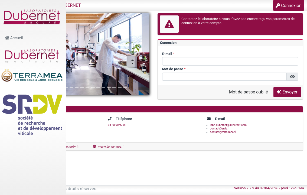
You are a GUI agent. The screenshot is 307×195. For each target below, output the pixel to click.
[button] (75, 5)
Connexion (288, 5)
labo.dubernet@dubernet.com (251, 125)
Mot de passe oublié (248, 92)
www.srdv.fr (137, 146)
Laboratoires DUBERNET (114, 5)
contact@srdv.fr (242, 128)
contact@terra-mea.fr (246, 132)
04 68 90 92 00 (162, 125)
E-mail (202, 54)
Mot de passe (208, 69)
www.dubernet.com (94, 146)
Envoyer (287, 92)
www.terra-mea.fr (179, 146)
